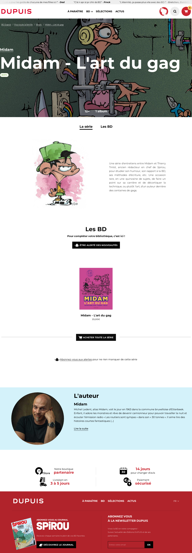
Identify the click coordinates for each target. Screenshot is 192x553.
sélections (104, 11)
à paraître (75, 11)
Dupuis (17, 11)
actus (119, 11)
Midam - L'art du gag (54, 24)
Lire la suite (81, 428)
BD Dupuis (6, 24)
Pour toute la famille (23, 24)
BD (88, 11)
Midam (6, 50)
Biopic (39, 24)
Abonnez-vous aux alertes (76, 364)
